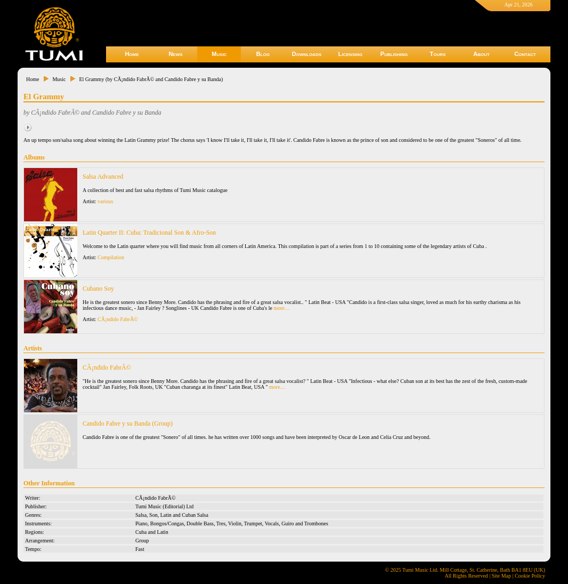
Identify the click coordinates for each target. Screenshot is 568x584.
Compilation (111, 257)
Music (219, 54)
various (105, 201)
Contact (525, 54)
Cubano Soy (98, 288)
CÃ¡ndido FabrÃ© (118, 319)
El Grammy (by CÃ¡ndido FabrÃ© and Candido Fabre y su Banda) (151, 79)
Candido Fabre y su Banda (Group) (128, 423)
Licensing (350, 54)
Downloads (307, 54)
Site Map (501, 576)
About (481, 54)
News (175, 54)
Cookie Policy (530, 576)
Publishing (394, 54)
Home (132, 54)
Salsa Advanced (103, 176)
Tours (438, 54)
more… (281, 308)
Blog (263, 54)
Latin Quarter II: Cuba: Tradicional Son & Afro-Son (149, 232)
